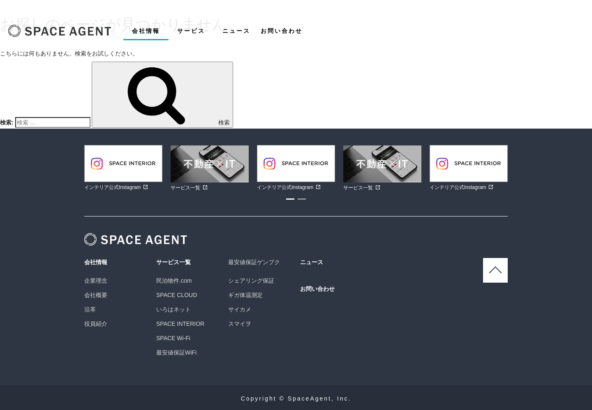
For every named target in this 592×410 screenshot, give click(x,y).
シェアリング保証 (251, 280)
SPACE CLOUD (176, 295)
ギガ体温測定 (245, 295)
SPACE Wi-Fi (173, 338)
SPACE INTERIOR (180, 323)
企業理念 (95, 280)
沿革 (90, 309)
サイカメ (239, 309)
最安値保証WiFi (176, 352)
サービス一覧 (173, 262)
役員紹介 (95, 323)
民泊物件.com (174, 280)
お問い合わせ (282, 31)
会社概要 (95, 295)
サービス (191, 31)
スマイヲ (239, 323)
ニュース (236, 31)
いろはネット (173, 309)
